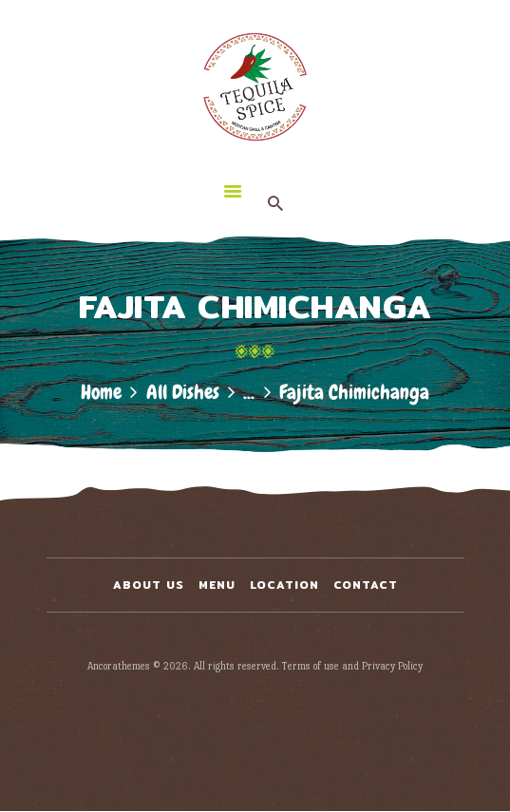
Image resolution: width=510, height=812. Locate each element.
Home (101, 392)
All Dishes (182, 392)
